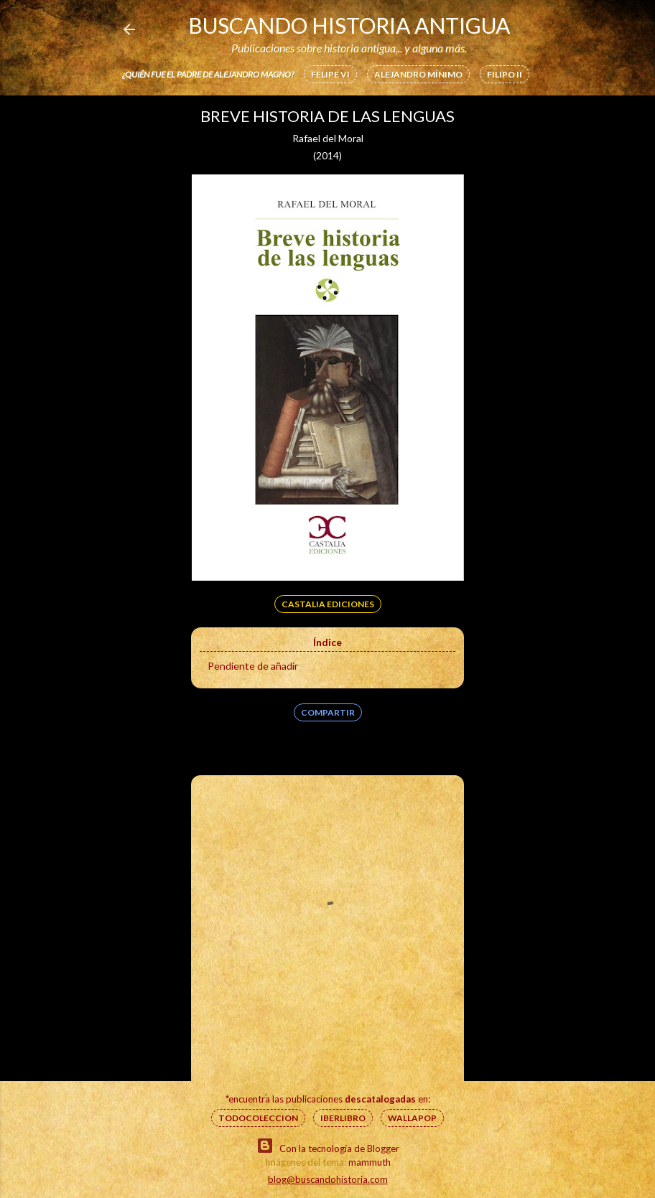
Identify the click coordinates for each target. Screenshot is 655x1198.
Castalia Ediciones (328, 604)
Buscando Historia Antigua (349, 25)
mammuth (369, 1162)
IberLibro (343, 1118)
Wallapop (412, 1118)
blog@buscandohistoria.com (328, 1179)
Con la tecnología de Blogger (327, 1145)
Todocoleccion (258, 1118)
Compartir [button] (328, 712)
